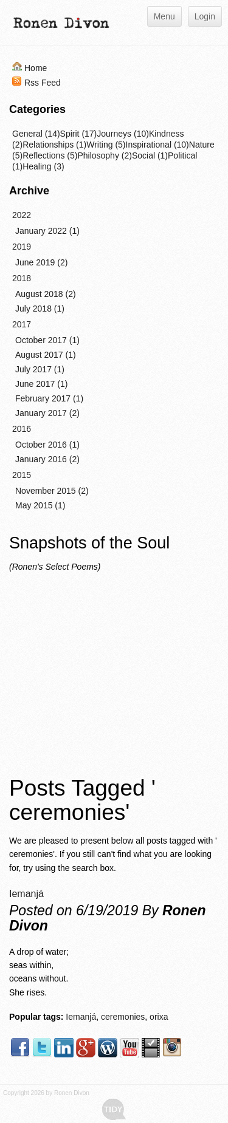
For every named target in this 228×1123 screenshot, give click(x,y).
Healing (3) (43, 166)
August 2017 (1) (45, 355)
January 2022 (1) (47, 231)
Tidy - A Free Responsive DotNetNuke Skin (114, 1109)
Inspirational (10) (157, 144)
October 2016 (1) (47, 444)
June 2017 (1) (41, 384)
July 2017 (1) (39, 369)
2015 (21, 475)
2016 (21, 429)
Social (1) (150, 155)
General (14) (36, 133)
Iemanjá (26, 894)
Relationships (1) (54, 144)
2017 (21, 324)
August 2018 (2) (45, 294)
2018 (21, 278)
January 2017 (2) (47, 413)
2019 (21, 246)
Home (35, 68)
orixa (159, 1017)
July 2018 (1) (39, 308)
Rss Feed (42, 82)
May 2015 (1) (40, 505)
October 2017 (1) (47, 340)
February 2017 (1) (49, 398)
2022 (21, 215)
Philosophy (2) (104, 155)
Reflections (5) (49, 155)
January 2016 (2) (47, 459)
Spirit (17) (78, 133)
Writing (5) (105, 144)
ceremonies (123, 1017)
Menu (164, 16)
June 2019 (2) (41, 262)
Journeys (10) (123, 133)
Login (205, 16)
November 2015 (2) (52, 491)
